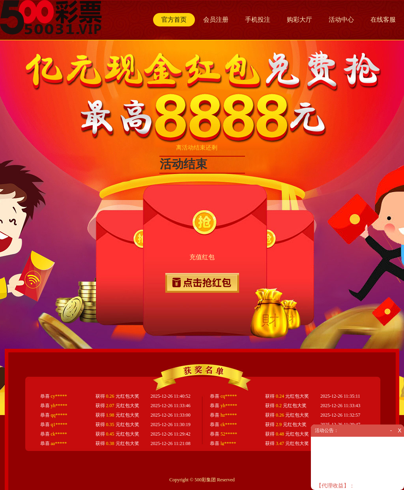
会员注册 (215, 19)
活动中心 (341, 19)
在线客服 (383, 19)
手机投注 (257, 19)
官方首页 (174, 19)
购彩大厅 (299, 19)
